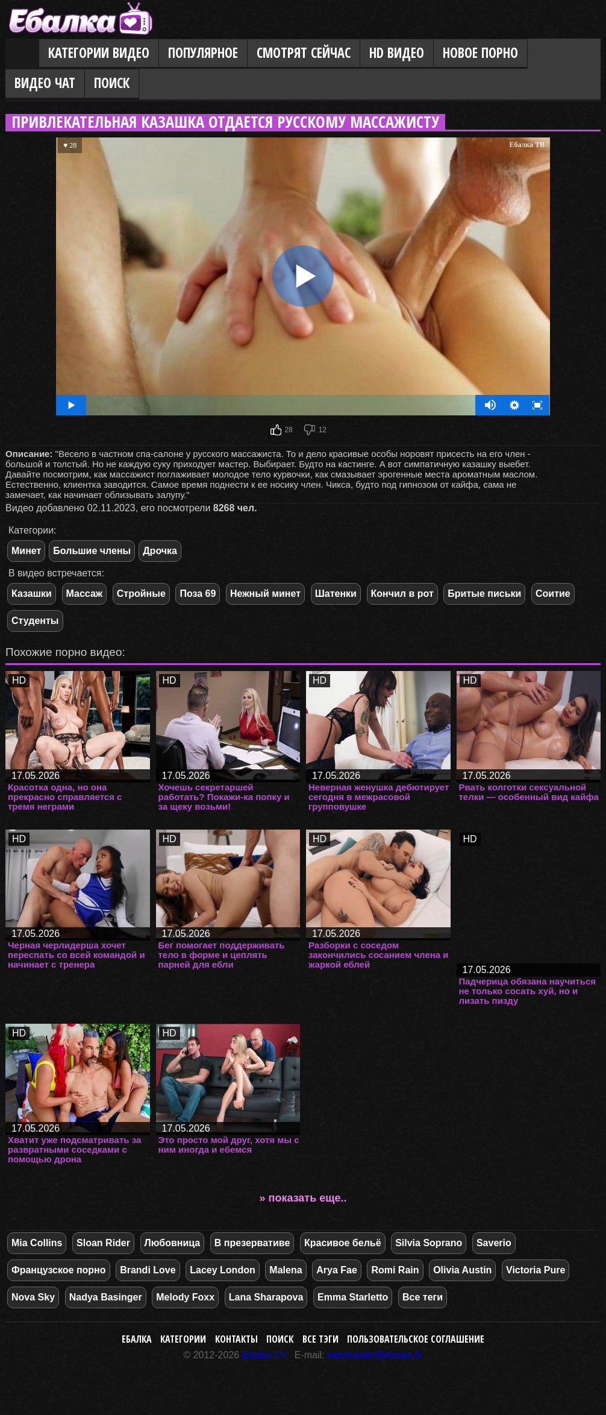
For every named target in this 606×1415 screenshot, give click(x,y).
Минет (26, 551)
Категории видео (98, 52)
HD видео (396, 52)
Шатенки (336, 593)
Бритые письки (484, 593)
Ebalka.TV (264, 1355)
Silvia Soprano (428, 1243)
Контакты (236, 1339)
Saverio (493, 1243)
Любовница (173, 1243)
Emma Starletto (352, 1297)
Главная (22, 54)
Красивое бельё (342, 1243)
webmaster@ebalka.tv (375, 1355)
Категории (183, 1339)
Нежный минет (265, 593)
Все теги (422, 1297)
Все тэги (320, 1339)
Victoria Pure (535, 1270)
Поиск (112, 83)
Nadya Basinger (105, 1297)
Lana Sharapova (266, 1297)
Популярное (203, 52)
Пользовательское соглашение (415, 1339)
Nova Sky (33, 1297)
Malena (285, 1270)
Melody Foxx (185, 1297)
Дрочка (160, 551)
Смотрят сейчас (304, 52)
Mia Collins (36, 1243)
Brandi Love (147, 1270)
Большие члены (92, 551)
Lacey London (222, 1270)
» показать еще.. (303, 1198)
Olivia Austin (462, 1270)
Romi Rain (395, 1270)
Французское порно (58, 1270)
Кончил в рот (402, 593)
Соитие (553, 593)
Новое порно (480, 52)
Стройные (141, 593)
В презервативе (252, 1243)
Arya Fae (336, 1270)
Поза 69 (198, 593)
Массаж (84, 593)
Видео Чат (44, 83)
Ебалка (137, 1339)
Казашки (31, 593)
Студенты (35, 621)
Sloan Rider (103, 1243)
